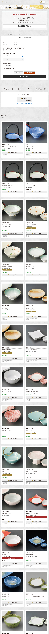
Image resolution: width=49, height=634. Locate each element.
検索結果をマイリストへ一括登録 (24, 99)
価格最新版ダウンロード (26, 26)
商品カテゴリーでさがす (9, 53)
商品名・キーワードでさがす (10, 42)
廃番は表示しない (9, 68)
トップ (4, 34)
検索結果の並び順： (8, 63)
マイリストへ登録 (12, 152)
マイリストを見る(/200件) (24, 103)
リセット (18, 72)
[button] (46, 2)
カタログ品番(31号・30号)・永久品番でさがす (14, 48)
